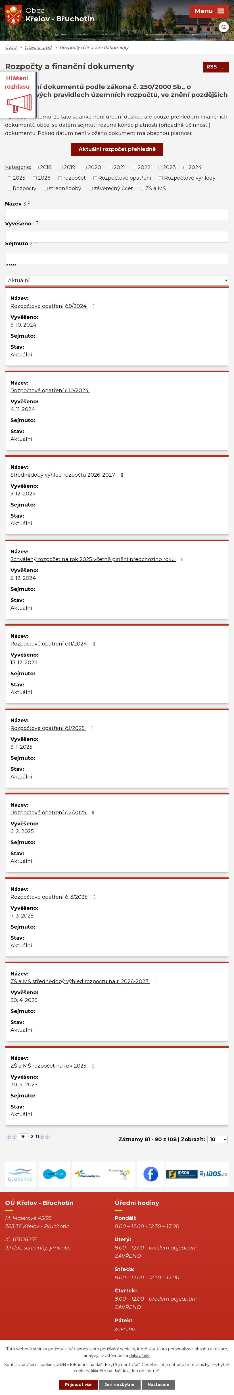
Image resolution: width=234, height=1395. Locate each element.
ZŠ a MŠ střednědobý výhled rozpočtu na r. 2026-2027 (85, 981)
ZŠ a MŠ (155, 188)
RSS (216, 67)
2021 (119, 167)
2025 (19, 178)
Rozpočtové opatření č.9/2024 (54, 306)
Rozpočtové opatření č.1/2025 (53, 728)
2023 (169, 167)
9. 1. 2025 (21, 747)
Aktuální (21, 355)
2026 (44, 178)
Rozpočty (24, 188)
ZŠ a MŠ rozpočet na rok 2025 (54, 1066)
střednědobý (65, 188)
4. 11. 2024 (23, 409)
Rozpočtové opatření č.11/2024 (54, 644)
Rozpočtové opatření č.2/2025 (54, 812)
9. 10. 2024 (23, 325)
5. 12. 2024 (23, 494)
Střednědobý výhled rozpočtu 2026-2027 (68, 475)
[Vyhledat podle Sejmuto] (117, 258)
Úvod (10, 47)
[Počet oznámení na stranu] (217, 1139)
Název (15, 204)
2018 (45, 167)
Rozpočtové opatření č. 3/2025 (54, 897)
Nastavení (158, 1384)
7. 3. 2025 (22, 916)
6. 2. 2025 (22, 831)
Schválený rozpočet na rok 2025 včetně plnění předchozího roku (98, 559)
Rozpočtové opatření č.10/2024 (55, 390)
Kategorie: (18, 167)
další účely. (139, 1355)
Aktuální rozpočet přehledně (117, 149)
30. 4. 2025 (24, 1000)
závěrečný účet (113, 188)
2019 (69, 167)
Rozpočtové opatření (124, 178)
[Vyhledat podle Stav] (117, 280)
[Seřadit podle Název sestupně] (29, 203)
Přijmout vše (78, 1384)
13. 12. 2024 (24, 662)
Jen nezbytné (120, 1384)
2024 (195, 167)
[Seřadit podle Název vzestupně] (29, 201)
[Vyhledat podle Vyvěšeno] (117, 236)
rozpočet (74, 178)
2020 (94, 167)
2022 (144, 167)
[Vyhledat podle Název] (117, 214)
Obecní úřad (38, 47)
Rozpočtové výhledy (190, 178)
